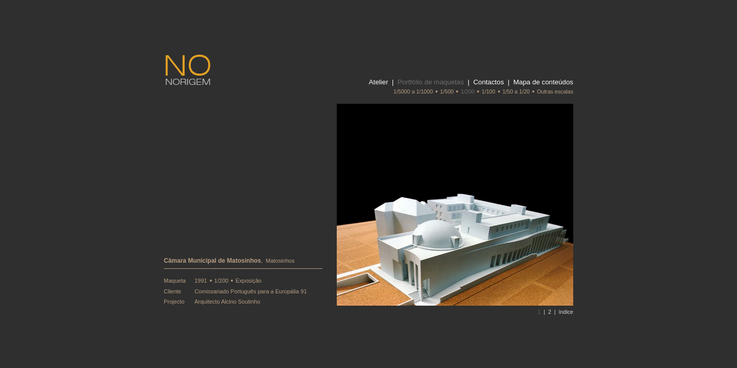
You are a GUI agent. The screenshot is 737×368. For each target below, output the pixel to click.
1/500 (447, 91)
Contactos (488, 82)
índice (566, 312)
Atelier (378, 82)
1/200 (467, 91)
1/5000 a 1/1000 (413, 91)
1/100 (488, 91)
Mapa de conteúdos (543, 82)
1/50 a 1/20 (516, 91)
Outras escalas (555, 91)
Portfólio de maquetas (431, 82)
